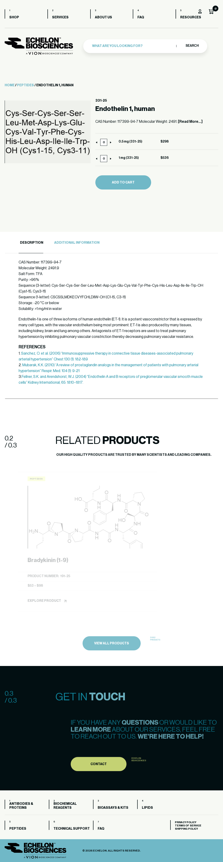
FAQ (140, 17)
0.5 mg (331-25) (130, 141)
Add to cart (123, 182)
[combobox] (133, 45)
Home (10, 85)
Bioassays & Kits (113, 807)
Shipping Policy (186, 829)
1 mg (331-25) (129, 158)
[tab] (31, 243)
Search (192, 45)
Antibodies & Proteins (21, 805)
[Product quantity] (103, 142)
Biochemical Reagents (65, 805)
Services (60, 17)
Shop (14, 17)
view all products (111, 657)
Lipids (147, 807)
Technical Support (71, 828)
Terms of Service (188, 825)
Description (31, 242)
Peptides (25, 85)
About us (103, 17)
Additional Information (77, 242)
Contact (98, 778)
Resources (190, 17)
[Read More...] (190, 121)
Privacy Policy (185, 822)
